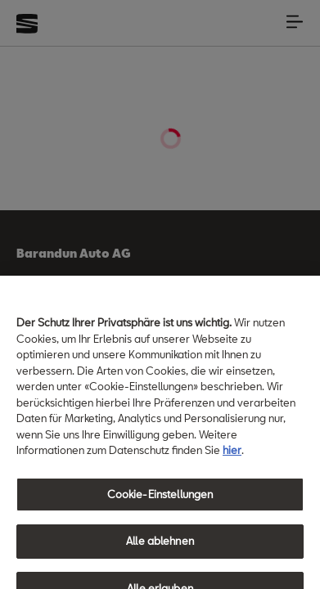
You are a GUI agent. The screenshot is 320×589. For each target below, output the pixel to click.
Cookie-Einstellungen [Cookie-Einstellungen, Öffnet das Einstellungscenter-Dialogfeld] (160, 503)
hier (232, 459)
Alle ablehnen (160, 550)
